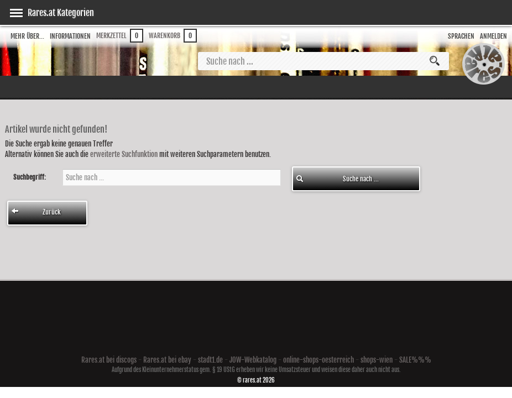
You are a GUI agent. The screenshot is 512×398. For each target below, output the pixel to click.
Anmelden (493, 36)
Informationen (70, 36)
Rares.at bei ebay (167, 359)
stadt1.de (210, 359)
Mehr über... (27, 36)
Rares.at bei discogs (109, 359)
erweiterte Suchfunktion (124, 154)
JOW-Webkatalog (252, 359)
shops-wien (377, 359)
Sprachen (461, 36)
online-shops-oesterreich (318, 359)
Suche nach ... (337, 179)
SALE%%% (415, 359)
